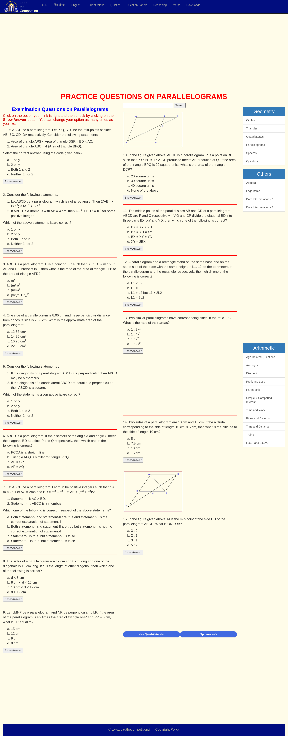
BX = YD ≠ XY (141, 232)
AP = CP (17, 462)
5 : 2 (134, 545)
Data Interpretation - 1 (259, 199)
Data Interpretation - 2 (259, 207)
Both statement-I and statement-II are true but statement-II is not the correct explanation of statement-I (61, 529)
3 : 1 (134, 540)
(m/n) (15, 285)
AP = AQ (17, 467)
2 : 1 (134, 535)
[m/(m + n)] (20, 295)
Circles (250, 120)
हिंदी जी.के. (59, 5)
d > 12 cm (18, 592)
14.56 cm (18, 336)
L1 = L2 (136, 288)
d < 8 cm (17, 578)
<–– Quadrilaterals (151, 634)
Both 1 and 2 (20, 169)
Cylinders (252, 161)
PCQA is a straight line (28, 452)
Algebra (251, 182)
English (76, 5)
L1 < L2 (136, 283)
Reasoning (160, 5)
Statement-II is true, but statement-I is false (43, 541)
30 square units (142, 181)
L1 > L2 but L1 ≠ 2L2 (146, 293)
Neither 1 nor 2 (22, 174)
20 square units (142, 176)
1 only (15, 160)
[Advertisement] (123, 54)
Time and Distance (257, 426)
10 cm (135, 448)
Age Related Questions (260, 357)
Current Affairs (95, 5)
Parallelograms (255, 144)
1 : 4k (136, 334)
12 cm (15, 634)
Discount (251, 373)
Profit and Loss (255, 381)
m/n (14, 280)
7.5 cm (136, 443)
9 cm (14, 638)
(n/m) (15, 290)
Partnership (253, 389)
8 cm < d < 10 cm (24, 582)
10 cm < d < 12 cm (25, 587)
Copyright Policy (167, 729)
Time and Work (255, 410)
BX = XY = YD (141, 237)
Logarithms (253, 191)
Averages (252, 365)
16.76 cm (18, 341)
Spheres (251, 153)
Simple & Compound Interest (259, 400)
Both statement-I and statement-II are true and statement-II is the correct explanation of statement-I (59, 519)
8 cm (14, 643)
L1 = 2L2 (137, 297)
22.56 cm (18, 346)
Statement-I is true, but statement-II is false (43, 536)
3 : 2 (134, 531)
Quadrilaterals (255, 136)
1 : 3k (136, 329)
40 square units (142, 186)
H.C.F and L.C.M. (257, 443)
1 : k (135, 339)
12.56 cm (18, 331)
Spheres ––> (208, 634)
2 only (15, 165)
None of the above (144, 190)
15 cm (15, 629)
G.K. (45, 5)
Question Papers (136, 5)
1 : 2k (136, 344)
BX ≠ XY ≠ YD (141, 227)
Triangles (252, 128)
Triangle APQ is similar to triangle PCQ (40, 457)
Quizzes (115, 5)
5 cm (134, 439)
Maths (176, 5)
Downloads (193, 5)
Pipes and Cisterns (258, 418)
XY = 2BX (138, 242)
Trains (250, 434)
